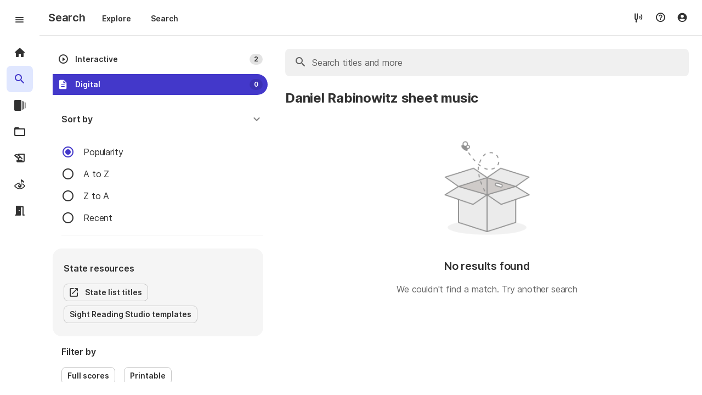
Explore (116, 18)
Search (164, 18)
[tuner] (638, 17)
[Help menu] (660, 18)
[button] (162, 119)
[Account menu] (682, 18)
